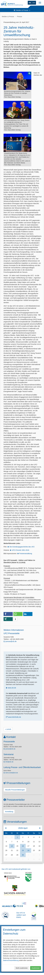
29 (17, 855)
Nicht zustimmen (22, 968)
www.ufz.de (12, 688)
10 (28, 842)
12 (39, 842)
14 (12, 846)
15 (17, 846)
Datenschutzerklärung (11, 960)
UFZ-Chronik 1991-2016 (20, 550)
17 (28, 846)
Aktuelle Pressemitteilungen (15, 790)
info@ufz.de (9, 762)
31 (12, 837)
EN (34, 3)
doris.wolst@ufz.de (12, 773)
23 (23, 850)
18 (34, 846)
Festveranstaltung (25, 553)
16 (23, 846)
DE (30, 3)
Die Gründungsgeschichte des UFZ (21, 547)
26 (39, 850)
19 (39, 846)
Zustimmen (36, 968)
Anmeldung (9, 811)
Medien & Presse (22, 10)
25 (34, 850)
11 (34, 842)
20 (6, 850)
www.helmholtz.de (14, 717)
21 (12, 850)
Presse (19, 16)
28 (12, 855)
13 (6, 846)
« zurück (8, 729)
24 (28, 850)
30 (6, 837)
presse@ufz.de (11, 641)
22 (17, 850)
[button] (8, 614)
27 (6, 855)
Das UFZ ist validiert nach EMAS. (21, 915)
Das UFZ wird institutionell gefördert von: (16, 869)
